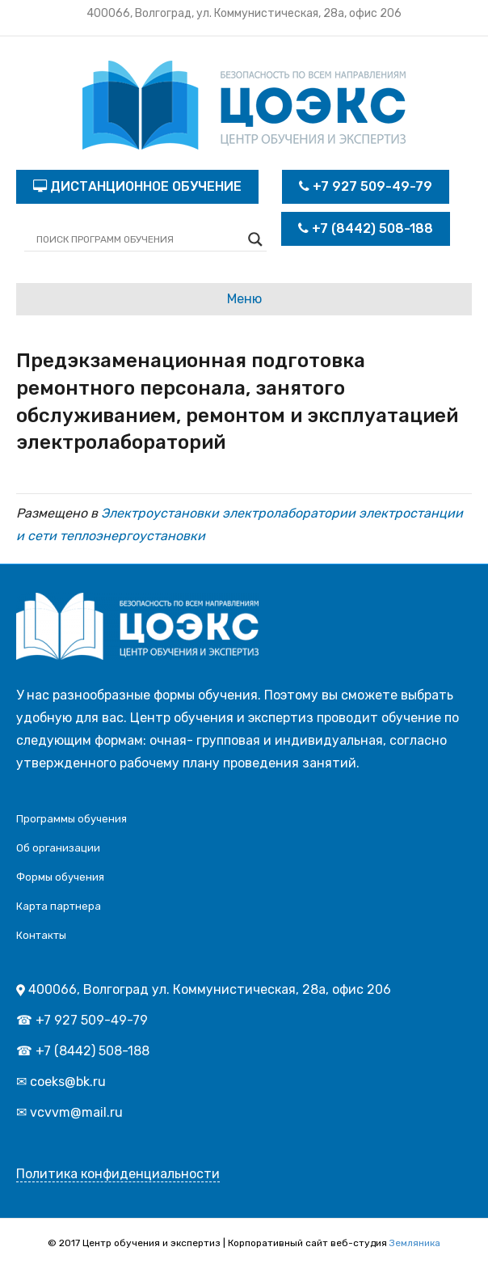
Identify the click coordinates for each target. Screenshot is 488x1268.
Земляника (414, 1243)
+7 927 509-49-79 (365, 186)
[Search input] (138, 239)
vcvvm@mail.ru (76, 1112)
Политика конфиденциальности (118, 1173)
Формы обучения (60, 877)
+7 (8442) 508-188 (365, 228)
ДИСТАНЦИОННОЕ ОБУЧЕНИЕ (137, 186)
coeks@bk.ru (68, 1081)
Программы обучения (71, 819)
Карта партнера (58, 906)
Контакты (41, 935)
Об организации (58, 848)
